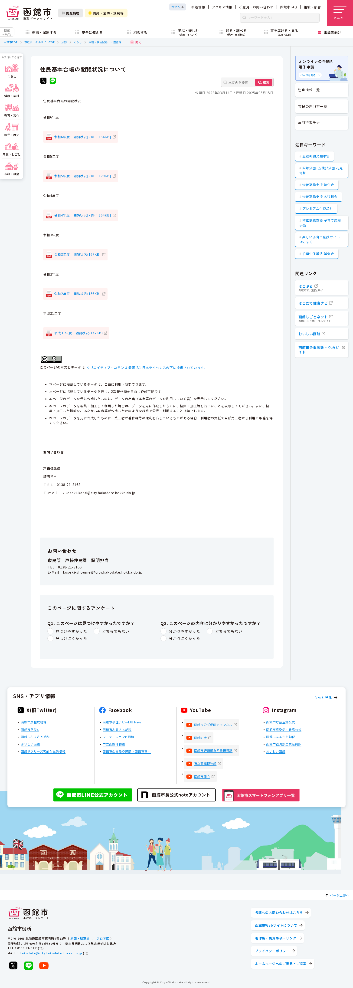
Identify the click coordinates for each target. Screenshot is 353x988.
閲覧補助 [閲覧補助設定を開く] (70, 13)
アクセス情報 (222, 7)
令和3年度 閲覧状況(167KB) (77, 254)
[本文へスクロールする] (177, 6)
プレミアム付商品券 (317, 208)
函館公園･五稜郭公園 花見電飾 (321, 170)
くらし (78, 42)
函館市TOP (11, 42)
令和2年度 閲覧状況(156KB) (77, 293)
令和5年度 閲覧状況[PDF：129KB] (82, 176)
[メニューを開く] (340, 13)
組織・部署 (312, 7)
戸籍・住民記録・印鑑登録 (104, 42)
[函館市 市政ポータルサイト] (29, 13)
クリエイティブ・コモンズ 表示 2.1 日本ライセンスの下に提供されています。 (147, 367)
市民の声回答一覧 (312, 106)
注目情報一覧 (309, 89)
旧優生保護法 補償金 (318, 253)
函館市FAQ (288, 7)
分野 (64, 42)
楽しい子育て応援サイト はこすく (319, 239)
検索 (266, 82)
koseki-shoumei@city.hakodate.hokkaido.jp (103, 572)
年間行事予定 (309, 122)
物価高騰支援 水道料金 (320, 196)
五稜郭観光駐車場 (316, 156)
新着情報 (198, 7)
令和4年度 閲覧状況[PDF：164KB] (82, 215)
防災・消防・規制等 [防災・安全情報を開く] (106, 13)
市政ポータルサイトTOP (39, 42)
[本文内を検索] (247, 82)
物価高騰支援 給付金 (318, 184)
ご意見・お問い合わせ (256, 7)
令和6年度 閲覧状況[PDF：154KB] (82, 137)
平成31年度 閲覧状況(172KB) (78, 333)
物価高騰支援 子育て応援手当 (320, 222)
